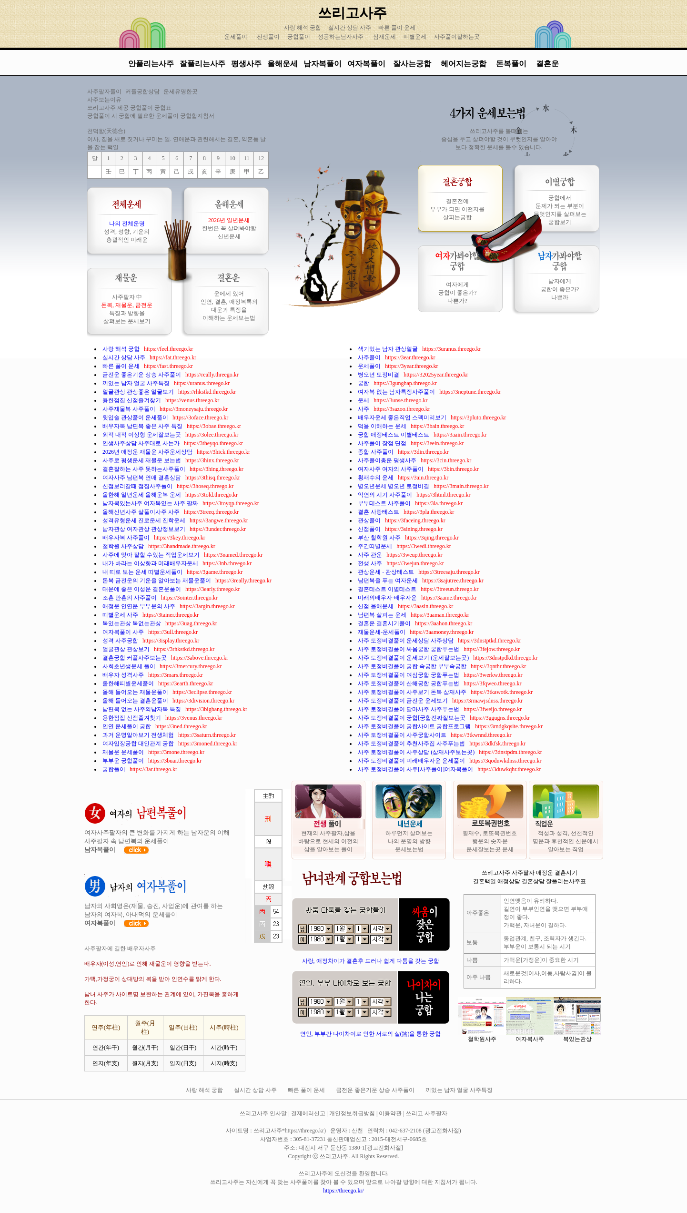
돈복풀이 (511, 64)
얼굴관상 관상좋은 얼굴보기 (138, 391)
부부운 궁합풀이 (123, 760)
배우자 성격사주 (123, 675)
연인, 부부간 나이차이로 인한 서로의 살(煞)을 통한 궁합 (370, 1033)
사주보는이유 (104, 99)
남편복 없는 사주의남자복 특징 (142, 709)
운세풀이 (235, 36)
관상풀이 (370, 520)
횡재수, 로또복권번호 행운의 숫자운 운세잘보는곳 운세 (490, 841)
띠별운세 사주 (121, 615)
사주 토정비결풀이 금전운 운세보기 (403, 700)
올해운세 (282, 64)
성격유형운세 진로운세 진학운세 (144, 520)
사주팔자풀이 (104, 91)
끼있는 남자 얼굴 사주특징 (136, 383)
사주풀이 (370, 357)
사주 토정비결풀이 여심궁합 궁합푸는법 (409, 675)
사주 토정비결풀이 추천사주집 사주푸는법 (412, 743)
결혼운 (547, 64)
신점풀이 (370, 529)
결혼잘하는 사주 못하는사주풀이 (144, 469)
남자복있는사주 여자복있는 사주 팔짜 (151, 503)
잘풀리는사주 (202, 64)
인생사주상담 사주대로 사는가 (141, 443)
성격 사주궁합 (121, 640)
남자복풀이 (322, 64)
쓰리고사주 (352, 12)
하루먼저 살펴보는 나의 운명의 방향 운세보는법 (409, 841)
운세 (364, 400)
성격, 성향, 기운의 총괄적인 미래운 (127, 231)
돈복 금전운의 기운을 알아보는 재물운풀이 (157, 580)
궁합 (364, 383)
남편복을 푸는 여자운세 (388, 580)
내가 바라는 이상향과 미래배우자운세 (151, 563)
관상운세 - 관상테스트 (386, 572)
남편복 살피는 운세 (383, 615)
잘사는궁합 (413, 64)
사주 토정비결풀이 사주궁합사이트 (403, 735)
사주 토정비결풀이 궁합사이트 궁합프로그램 (415, 726)
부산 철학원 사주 (380, 537)
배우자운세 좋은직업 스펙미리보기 (403, 417)
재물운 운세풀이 (123, 752)
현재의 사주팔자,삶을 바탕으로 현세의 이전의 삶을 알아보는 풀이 (328, 841)
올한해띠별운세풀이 (128, 683)
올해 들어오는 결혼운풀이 (136, 700)
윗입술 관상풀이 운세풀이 (136, 417)
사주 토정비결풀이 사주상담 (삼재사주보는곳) (417, 752)
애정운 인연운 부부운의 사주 (139, 606)
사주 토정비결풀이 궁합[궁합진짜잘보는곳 (412, 717)
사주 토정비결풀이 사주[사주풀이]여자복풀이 (416, 769)
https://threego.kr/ (343, 1190)
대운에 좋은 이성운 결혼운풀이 (142, 589)
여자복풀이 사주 (123, 632)
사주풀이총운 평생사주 (388, 460)
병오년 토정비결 (379, 374)
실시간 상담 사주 (350, 27)
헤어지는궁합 (464, 64)
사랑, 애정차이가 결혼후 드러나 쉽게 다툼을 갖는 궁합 (370, 961)
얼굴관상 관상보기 (126, 649)
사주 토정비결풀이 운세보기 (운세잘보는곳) (414, 657)
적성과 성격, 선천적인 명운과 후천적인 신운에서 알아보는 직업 (565, 841)
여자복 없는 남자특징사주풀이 (397, 391)
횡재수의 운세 (376, 477)
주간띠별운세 (376, 546)
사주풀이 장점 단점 (383, 443)
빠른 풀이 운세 (397, 27)
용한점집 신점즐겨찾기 (132, 400)
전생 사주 (371, 563)
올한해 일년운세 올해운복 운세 (142, 494)
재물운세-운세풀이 (382, 632)
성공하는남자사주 (341, 36)
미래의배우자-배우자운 (388, 597)
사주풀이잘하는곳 (457, 36)
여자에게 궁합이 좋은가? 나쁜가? (457, 292)
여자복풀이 (366, 64)
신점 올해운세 (376, 606)
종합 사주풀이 (376, 452)
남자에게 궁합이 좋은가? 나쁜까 (560, 289)
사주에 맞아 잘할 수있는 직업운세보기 (151, 554)
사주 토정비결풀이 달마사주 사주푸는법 (409, 709)
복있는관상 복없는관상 (132, 623)
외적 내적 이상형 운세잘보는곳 (142, 434)
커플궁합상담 (142, 91)
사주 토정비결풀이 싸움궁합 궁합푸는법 (409, 649)
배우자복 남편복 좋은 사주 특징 (143, 426)
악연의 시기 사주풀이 (386, 494)
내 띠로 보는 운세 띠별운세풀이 (143, 572)
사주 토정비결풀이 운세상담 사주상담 (406, 640)
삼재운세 (384, 36)
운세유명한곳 (180, 91)
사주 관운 (371, 554)
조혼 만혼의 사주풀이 (130, 597)
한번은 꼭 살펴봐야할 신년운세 (229, 228)
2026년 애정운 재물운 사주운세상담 (148, 452)
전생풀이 (268, 36)
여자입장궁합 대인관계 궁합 (138, 743)
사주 (364, 409)
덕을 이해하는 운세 (383, 426)
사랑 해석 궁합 (303, 27)
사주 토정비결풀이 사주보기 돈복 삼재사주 (413, 692)
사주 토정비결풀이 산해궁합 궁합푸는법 (409, 683)
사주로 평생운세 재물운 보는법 (142, 460)
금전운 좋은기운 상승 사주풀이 (142, 374)
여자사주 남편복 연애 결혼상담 (142, 477)
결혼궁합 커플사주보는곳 (135, 657)
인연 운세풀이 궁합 (127, 726)
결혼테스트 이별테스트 (388, 589)
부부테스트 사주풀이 (385, 503)
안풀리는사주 (151, 64)
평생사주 (246, 64)
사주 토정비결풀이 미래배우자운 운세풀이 (412, 760)
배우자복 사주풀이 (126, 537)
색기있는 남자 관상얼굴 (388, 349)
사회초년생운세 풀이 (129, 666)
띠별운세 (415, 36)
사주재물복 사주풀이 (129, 409)
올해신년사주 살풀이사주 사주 (141, 512)
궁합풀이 (298, 36)
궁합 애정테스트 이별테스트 (394, 434)
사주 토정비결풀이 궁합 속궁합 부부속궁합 (413, 666)
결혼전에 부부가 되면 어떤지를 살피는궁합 (457, 209)
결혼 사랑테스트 (379, 512)
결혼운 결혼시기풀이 (385, 623)
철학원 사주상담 (123, 546)
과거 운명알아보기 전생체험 (138, 735)
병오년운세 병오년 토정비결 (394, 486)
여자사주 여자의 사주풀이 (391, 469)
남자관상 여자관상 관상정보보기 (144, 529)
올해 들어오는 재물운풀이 (136, 692)
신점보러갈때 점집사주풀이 (138, 486)
